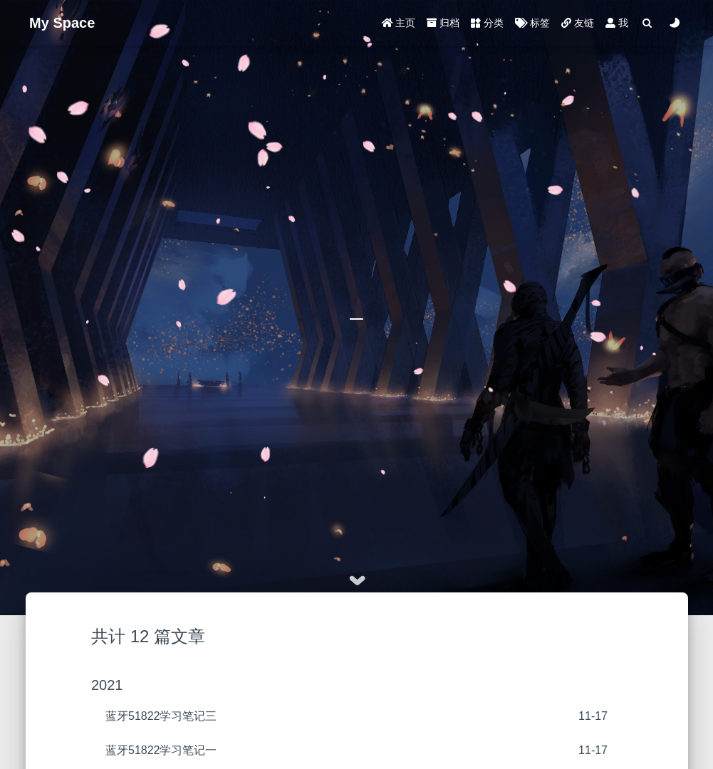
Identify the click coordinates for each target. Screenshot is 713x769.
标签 (532, 22)
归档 (443, 22)
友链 (577, 22)
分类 (487, 22)
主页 (399, 22)
